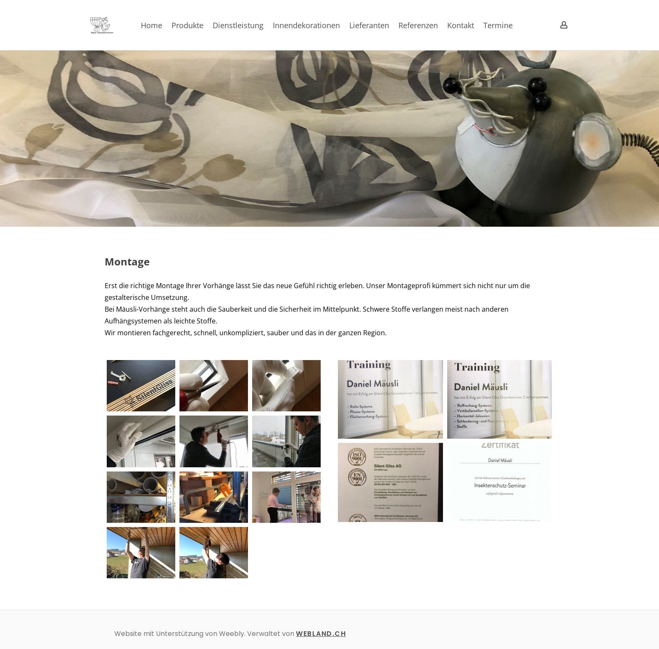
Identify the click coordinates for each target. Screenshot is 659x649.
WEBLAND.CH (321, 633)
